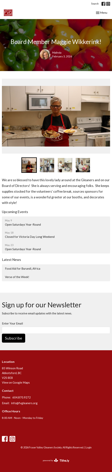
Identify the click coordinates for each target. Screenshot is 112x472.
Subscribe (13, 338)
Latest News (11, 259)
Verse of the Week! (17, 277)
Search (95, 3)
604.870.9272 (21, 397)
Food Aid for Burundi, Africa (22, 268)
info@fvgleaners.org (24, 403)
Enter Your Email (12, 323)
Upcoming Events (15, 212)
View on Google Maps (16, 382)
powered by (56, 460)
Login (89, 447)
